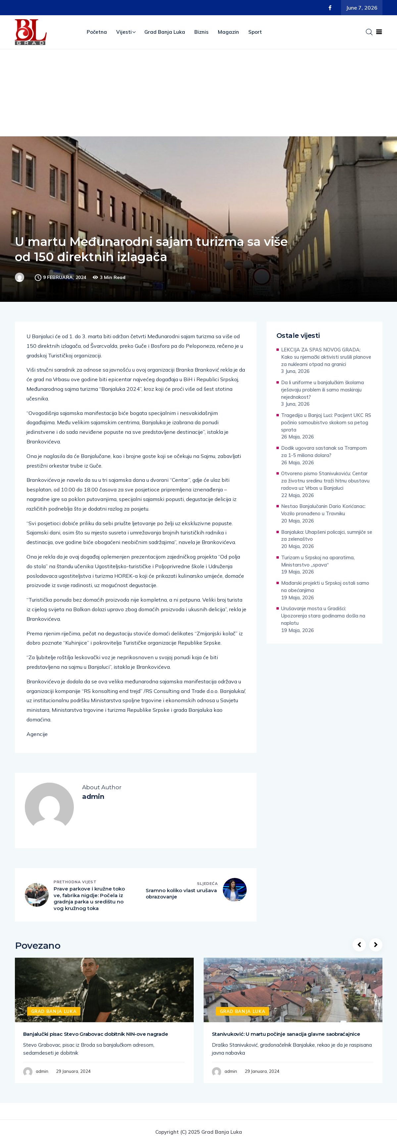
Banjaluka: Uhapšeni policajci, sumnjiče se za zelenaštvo (326, 535)
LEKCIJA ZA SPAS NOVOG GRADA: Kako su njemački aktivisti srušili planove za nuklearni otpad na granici (326, 356)
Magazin (228, 32)
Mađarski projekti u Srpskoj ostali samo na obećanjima (325, 586)
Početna (97, 32)
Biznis (201, 32)
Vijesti (124, 32)
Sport (255, 32)
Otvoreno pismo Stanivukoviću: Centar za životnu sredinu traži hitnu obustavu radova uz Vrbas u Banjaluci (325, 480)
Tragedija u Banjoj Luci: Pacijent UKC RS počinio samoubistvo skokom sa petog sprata (326, 422)
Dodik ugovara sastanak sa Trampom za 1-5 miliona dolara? (324, 451)
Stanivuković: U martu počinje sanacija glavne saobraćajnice (286, 1034)
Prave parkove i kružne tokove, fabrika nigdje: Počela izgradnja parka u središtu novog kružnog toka (89, 899)
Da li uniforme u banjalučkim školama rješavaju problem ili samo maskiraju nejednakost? (322, 389)
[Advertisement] (198, 99)
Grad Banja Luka (164, 32)
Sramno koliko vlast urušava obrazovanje (181, 894)
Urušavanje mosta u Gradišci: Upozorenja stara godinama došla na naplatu (323, 615)
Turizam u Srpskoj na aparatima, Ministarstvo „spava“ (318, 561)
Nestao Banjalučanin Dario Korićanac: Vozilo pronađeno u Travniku (323, 510)
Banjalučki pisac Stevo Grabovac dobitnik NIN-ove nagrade (95, 1034)
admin (42, 1071)
